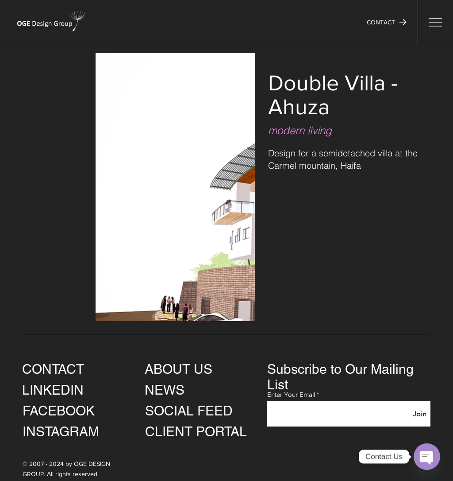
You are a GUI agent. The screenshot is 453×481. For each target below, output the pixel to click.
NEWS (164, 390)
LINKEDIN (53, 390)
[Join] (419, 414)
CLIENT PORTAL (196, 431)
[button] (387, 22)
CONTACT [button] (53, 369)
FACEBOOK (59, 411)
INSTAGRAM (61, 431)
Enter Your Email (291, 394)
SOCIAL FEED (189, 411)
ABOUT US (178, 369)
